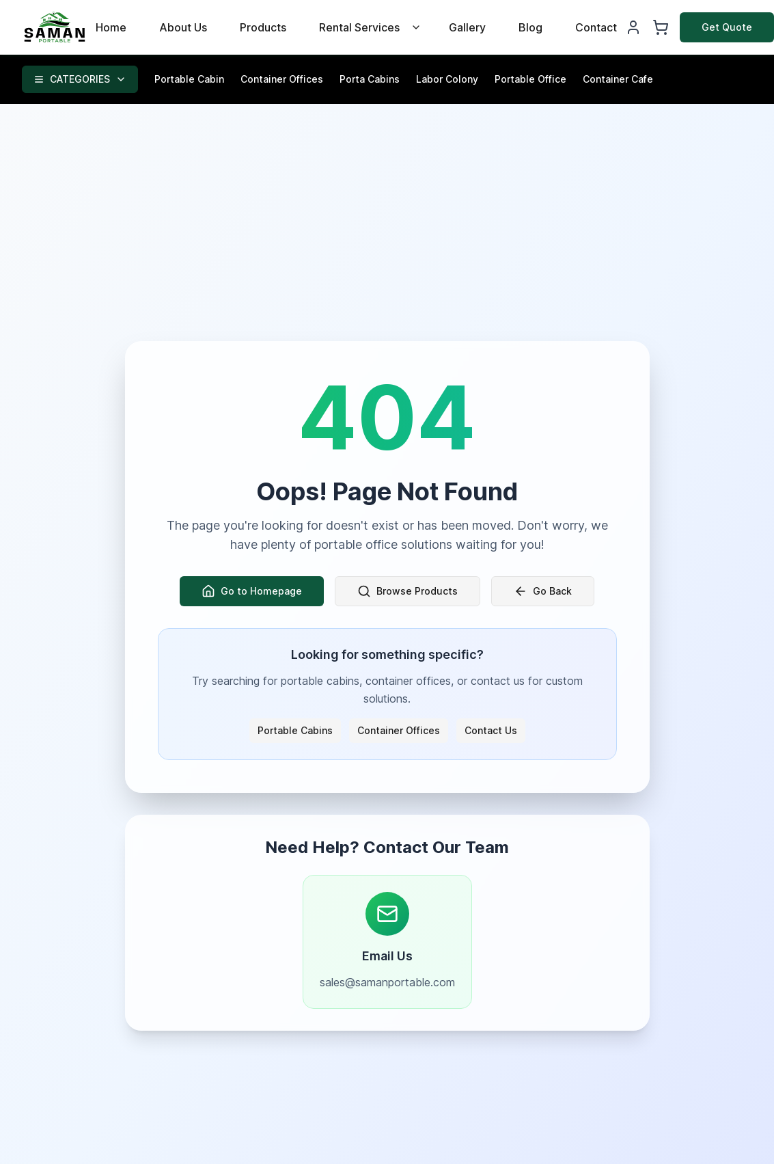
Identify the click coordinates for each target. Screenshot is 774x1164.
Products (263, 27)
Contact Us (491, 730)
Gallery (467, 27)
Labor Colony (447, 79)
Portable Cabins (295, 730)
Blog (530, 27)
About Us (183, 27)
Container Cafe (618, 79)
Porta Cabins (370, 79)
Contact (596, 27)
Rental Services (359, 27)
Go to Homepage (252, 591)
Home (111, 27)
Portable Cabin (189, 79)
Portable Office (530, 79)
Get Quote (727, 27)
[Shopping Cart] (660, 27)
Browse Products (407, 591)
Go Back (543, 591)
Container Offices (281, 79)
